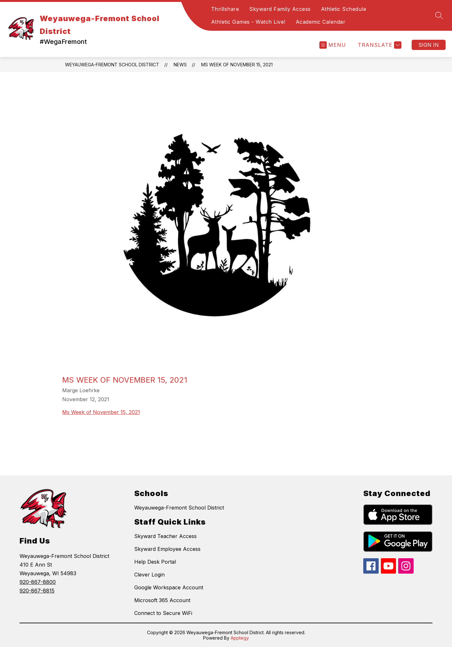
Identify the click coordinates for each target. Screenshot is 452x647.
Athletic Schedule (343, 9)
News (180, 64)
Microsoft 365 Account (162, 600)
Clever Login (149, 574)
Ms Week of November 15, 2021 (101, 412)
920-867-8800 (38, 582)
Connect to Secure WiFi (163, 613)
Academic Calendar (321, 22)
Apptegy (240, 638)
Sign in (428, 45)
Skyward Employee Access (167, 549)
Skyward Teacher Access (165, 536)
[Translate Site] (378, 45)
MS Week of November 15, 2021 (237, 64)
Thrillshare (225, 9)
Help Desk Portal (155, 562)
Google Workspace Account (168, 587)
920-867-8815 (37, 590)
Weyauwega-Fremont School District (112, 64)
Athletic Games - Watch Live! (248, 22)
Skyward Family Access (280, 9)
